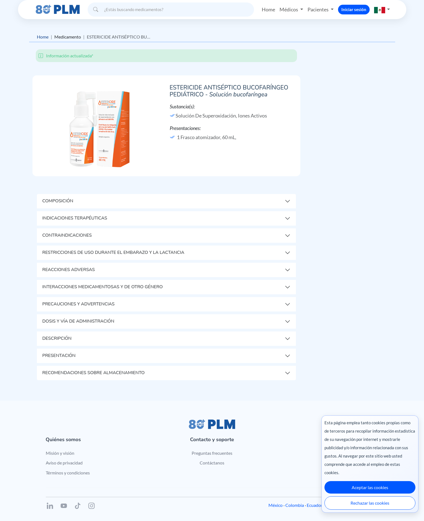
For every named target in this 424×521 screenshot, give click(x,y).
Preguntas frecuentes (212, 453)
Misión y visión (60, 453)
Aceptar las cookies (370, 487)
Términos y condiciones (68, 472)
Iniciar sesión (353, 9)
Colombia (294, 505)
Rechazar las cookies (370, 502)
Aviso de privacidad (64, 462)
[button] (382, 9)
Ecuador (315, 505)
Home (268, 9)
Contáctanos (212, 462)
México (275, 505)
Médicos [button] (289, 9)
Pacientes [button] (318, 9)
